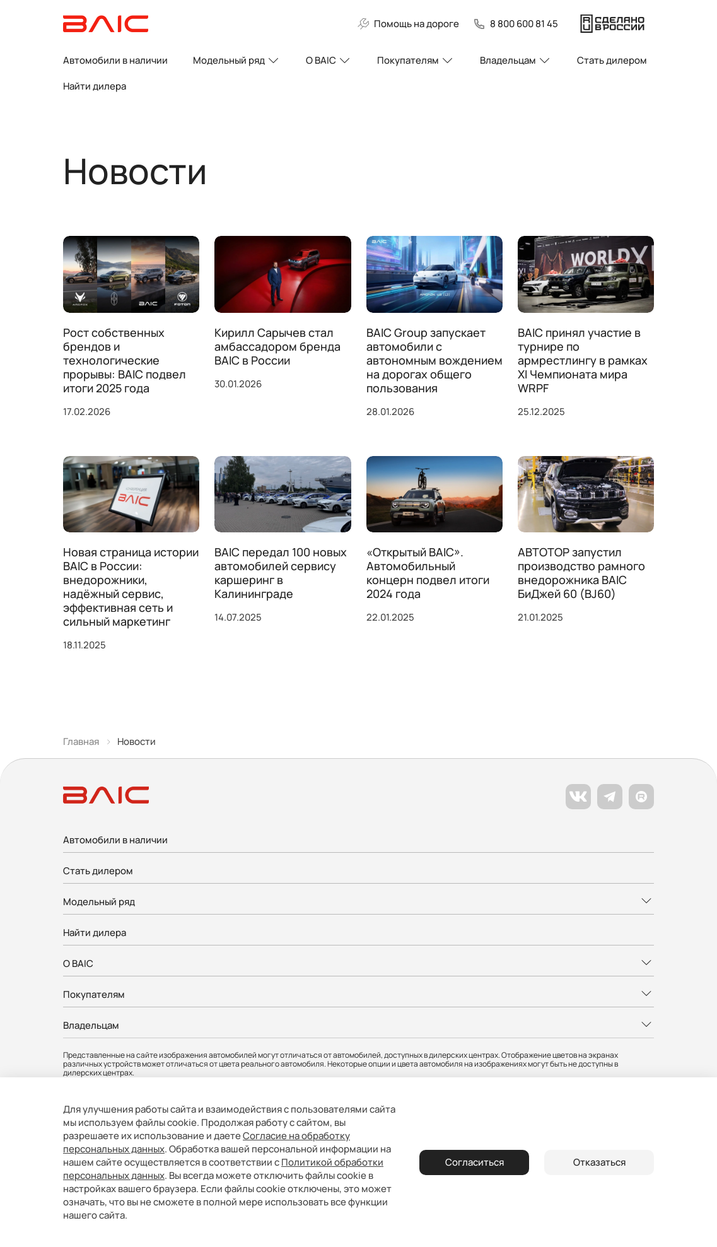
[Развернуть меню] (358, 902)
